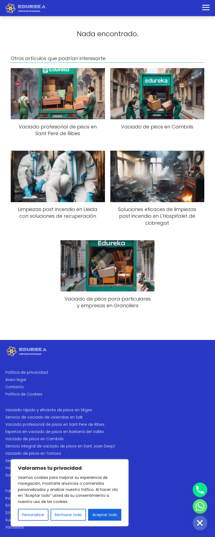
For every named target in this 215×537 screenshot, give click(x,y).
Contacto (14, 387)
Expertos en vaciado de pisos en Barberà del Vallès (54, 431)
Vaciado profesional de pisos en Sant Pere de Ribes (54, 424)
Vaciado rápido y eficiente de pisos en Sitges (48, 410)
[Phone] (200, 490)
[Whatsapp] (200, 506)
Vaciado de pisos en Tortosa (33, 453)
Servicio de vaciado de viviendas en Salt (44, 417)
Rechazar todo (68, 514)
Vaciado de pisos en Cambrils (34, 439)
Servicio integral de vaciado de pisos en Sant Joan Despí (60, 446)
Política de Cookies (23, 394)
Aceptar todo (104, 514)
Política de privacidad (26, 372)
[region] (70, 492)
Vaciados (14, 527)
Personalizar (33, 514)
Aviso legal (15, 379)
